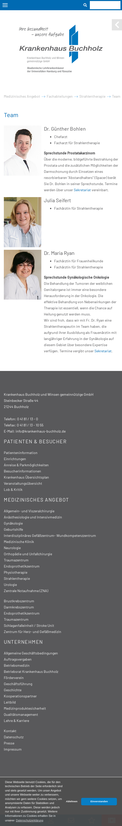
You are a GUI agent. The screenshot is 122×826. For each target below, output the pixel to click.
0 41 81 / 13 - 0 (27, 419)
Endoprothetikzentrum (22, 566)
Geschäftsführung (18, 684)
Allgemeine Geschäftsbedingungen (31, 653)
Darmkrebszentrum (19, 607)
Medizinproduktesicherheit (25, 708)
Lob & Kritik (13, 489)
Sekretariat (83, 190)
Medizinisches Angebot (22, 96)
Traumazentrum (16, 560)
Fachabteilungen (60, 96)
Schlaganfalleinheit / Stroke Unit (29, 625)
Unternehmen (23, 642)
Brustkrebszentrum (19, 601)
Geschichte (12, 690)
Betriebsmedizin (17, 665)
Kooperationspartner (20, 696)
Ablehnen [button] (71, 801)
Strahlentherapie (92, 96)
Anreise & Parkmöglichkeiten (26, 465)
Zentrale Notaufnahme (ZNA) (26, 591)
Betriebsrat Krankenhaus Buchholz (31, 671)
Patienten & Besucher (35, 441)
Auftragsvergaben (18, 659)
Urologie (10, 584)
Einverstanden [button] (99, 801)
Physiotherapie (15, 572)
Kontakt (10, 731)
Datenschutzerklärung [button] (29, 820)
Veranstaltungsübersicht (23, 483)
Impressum (13, 749)
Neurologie (12, 548)
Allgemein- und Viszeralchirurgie (29, 511)
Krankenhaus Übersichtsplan (26, 477)
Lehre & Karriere (16, 720)
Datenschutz (13, 737)
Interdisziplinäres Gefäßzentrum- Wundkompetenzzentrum (50, 535)
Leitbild (10, 702)
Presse (9, 743)
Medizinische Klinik (19, 541)
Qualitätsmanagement (21, 714)
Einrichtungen (15, 459)
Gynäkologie (13, 523)
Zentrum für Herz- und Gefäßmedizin (32, 631)
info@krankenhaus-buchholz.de (41, 431)
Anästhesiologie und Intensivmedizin (33, 517)
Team (116, 96)
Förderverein (14, 677)
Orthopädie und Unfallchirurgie (28, 554)
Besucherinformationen (22, 471)
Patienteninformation (21, 452)
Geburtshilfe (13, 529)
